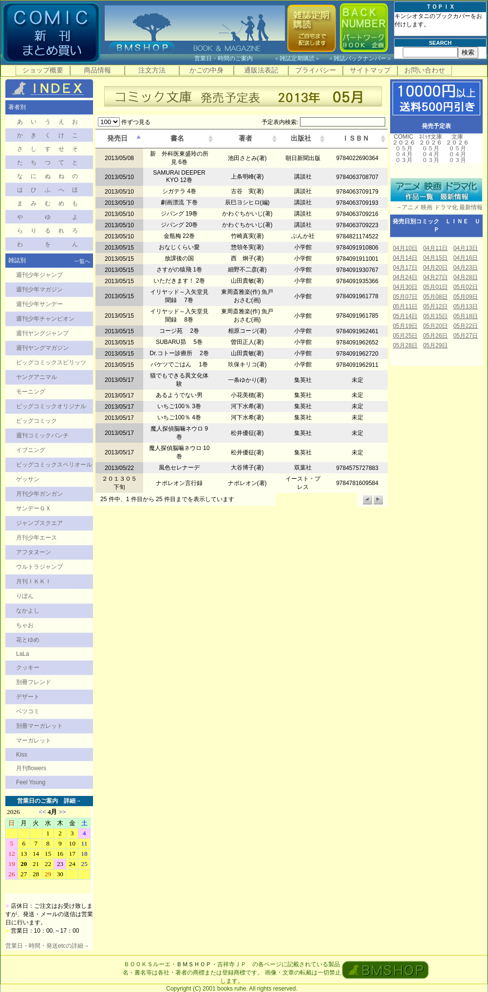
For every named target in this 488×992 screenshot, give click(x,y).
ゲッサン (27, 479)
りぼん (25, 596)
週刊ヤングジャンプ (42, 333)
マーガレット (33, 740)
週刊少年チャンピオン (45, 318)
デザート (27, 696)
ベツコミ (27, 711)
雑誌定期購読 (297, 58)
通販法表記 (261, 70)
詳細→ (72, 800)
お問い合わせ (424, 70)
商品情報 (97, 70)
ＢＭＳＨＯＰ (193, 964)
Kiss (21, 754)
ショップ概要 (42, 70)
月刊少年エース (36, 537)
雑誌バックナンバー (360, 58)
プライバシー (315, 70)
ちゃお (25, 625)
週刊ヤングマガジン (42, 347)
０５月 (404, 148)
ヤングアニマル (36, 377)
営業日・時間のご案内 (233, 58)
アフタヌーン (33, 552)
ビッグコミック (36, 420)
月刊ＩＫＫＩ (33, 581)
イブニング (30, 450)
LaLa (22, 653)
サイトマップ (370, 70)
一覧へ (82, 261)
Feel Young (30, 782)
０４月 (404, 154)
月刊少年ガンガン (39, 493)
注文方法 (152, 70)
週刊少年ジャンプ (39, 274)
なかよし (27, 610)
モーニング (30, 391)
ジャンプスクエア (39, 523)
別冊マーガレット (39, 725)
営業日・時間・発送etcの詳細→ (47, 945)
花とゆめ (27, 639)
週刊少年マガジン (39, 289)
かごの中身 (206, 70)
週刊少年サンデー (39, 304)
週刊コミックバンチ (42, 435)
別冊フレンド (33, 682)
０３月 (404, 160)
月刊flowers (31, 768)
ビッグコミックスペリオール (54, 464)
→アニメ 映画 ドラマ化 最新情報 (436, 207)
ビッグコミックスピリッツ (51, 362)
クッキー (27, 667)
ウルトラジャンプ (39, 566)
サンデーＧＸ (33, 508)
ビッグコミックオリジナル (51, 406)
